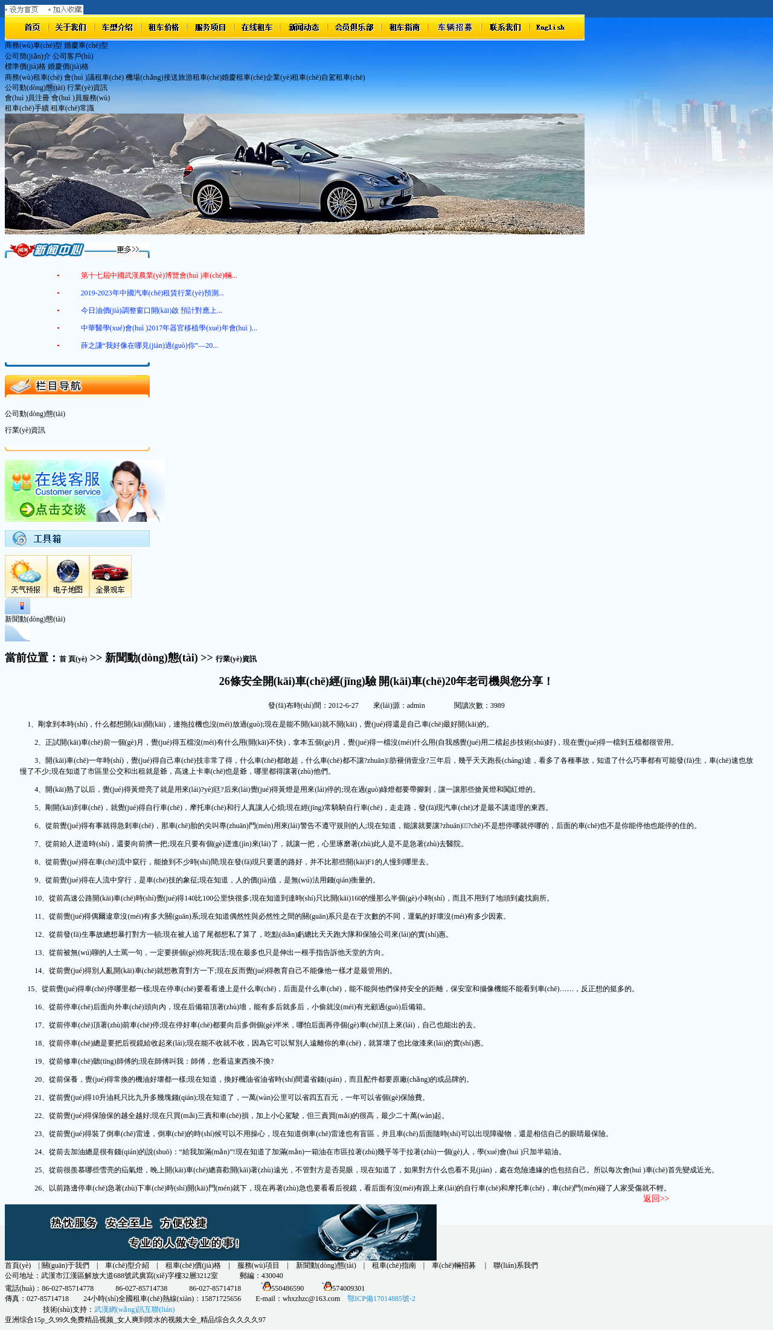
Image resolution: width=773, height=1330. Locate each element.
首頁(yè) (18, 1265)
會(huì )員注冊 (27, 98)
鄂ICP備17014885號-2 (381, 1298)
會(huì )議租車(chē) (94, 77)
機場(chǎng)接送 (152, 77)
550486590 (280, 1288)
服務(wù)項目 (258, 1265)
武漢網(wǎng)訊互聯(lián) (134, 1309)
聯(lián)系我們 (515, 1265)
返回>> (656, 1198)
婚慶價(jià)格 (68, 66)
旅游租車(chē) (200, 77)
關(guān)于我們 (65, 1265)
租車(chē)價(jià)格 (193, 1265)
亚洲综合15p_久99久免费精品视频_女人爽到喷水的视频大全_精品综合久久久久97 (135, 1320)
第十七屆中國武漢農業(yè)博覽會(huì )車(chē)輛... (159, 275)
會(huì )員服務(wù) (80, 98)
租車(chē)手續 (27, 108)
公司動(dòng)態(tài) (35, 87)
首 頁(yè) (73, 659)
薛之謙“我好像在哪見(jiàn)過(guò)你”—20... (150, 345)
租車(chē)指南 (394, 1265)
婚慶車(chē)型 (86, 45)
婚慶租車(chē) (244, 77)
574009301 (341, 1288)
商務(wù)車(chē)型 (33, 45)
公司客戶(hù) (73, 56)
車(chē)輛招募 (455, 1265)
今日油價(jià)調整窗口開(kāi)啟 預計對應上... (152, 310)
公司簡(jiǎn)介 (28, 56)
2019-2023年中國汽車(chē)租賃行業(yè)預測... (152, 293)
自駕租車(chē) (343, 77)
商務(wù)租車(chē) (33, 77)
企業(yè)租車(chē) (293, 77)
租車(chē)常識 (73, 108)
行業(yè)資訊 (87, 87)
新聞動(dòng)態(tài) (326, 1265)
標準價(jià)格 (25, 66)
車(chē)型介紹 (127, 1265)
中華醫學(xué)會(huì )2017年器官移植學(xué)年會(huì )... (169, 328)
